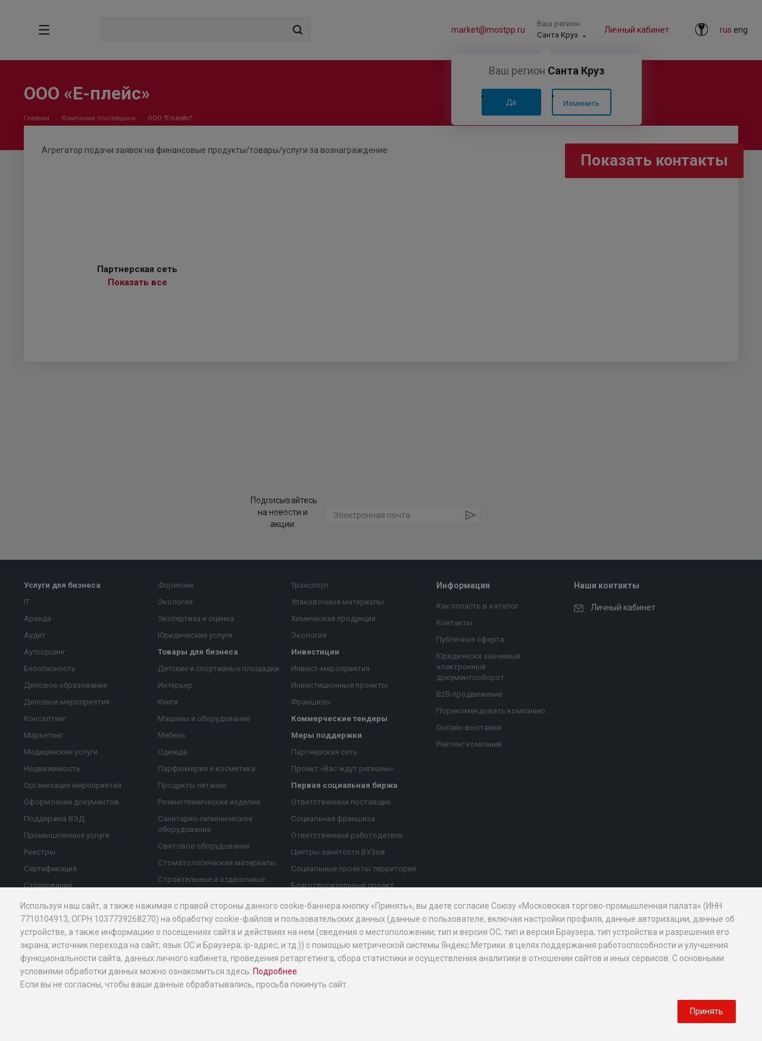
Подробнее (275, 971)
